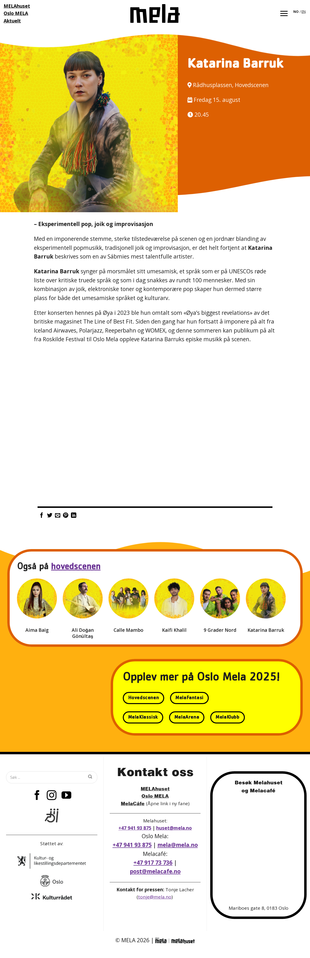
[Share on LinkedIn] (73, 516)
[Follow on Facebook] (37, 796)
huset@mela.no (174, 828)
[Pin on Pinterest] (65, 516)
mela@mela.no (177, 845)
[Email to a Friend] (57, 516)
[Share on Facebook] (41, 516)
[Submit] (90, 777)
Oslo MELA (155, 796)
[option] (303, 11)
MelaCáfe (133, 803)
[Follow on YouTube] (66, 796)
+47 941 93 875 (134, 828)
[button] (283, 13)
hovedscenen (76, 567)
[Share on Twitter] (49, 516)
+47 (152, 862)
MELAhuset (155, 789)
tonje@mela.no (154, 897)
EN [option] (304, 11)
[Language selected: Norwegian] (299, 11)
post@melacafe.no (155, 871)
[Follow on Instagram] (51, 796)
